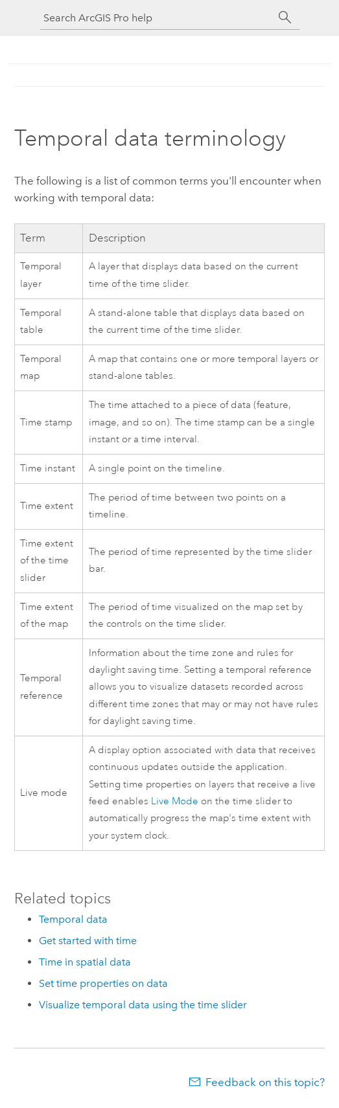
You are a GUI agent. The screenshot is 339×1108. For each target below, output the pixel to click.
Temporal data (73, 919)
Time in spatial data (85, 962)
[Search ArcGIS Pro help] (157, 17)
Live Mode (174, 801)
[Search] (285, 17)
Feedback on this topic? (265, 1082)
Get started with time (88, 940)
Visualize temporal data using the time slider (143, 1005)
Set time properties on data (103, 983)
